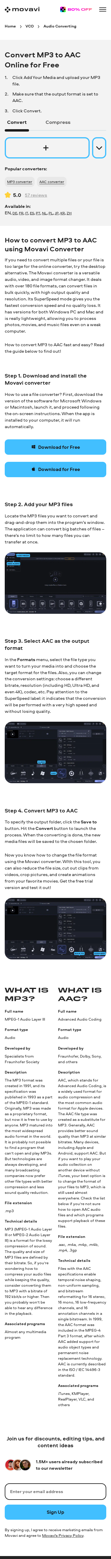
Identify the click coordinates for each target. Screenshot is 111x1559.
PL (51, 213)
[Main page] (22, 9)
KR (62, 213)
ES (32, 213)
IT (26, 213)
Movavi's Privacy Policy (62, 1535)
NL (44, 213)
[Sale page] (76, 9)
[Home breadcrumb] (10, 26)
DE (14, 213)
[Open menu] (102, 9)
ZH (69, 213)
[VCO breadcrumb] (29, 26)
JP (57, 213)
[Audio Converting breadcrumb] (60, 26)
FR (21, 213)
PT (38, 213)
